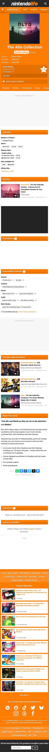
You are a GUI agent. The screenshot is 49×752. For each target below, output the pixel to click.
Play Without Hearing (27, 300)
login (32, 529)
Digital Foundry (7, 732)
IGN (30, 732)
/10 (13, 69)
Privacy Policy (10, 577)
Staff (16, 573)
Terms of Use (22, 577)
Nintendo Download (42, 370)
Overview (6, 88)
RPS (35, 735)
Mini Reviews (40, 197)
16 (17, 196)
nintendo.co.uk (8, 171)
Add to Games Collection (13, 81)
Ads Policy (33, 577)
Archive (41, 577)
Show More (24, 695)
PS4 (4, 165)
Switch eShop (16, 57)
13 (17, 406)
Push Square (15, 728)
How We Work (25, 573)
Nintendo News (20, 732)
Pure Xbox (26, 728)
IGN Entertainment (31, 720)
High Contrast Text (8, 293)
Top (3, 573)
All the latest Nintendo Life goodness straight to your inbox (24, 743)
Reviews (16, 88)
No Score (6, 76)
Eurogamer (38, 732)
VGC (45, 732)
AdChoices (14, 723)
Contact (45, 573)
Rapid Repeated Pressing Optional (13, 287)
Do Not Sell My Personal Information (30, 723)
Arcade (13, 147)
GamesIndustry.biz (19, 735)
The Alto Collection (24, 49)
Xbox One (11, 165)
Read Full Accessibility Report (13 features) (17, 307)
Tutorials (18, 280)
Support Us (36, 573)
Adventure (6, 147)
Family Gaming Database (27, 312)
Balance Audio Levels (9, 300)
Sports (20, 147)
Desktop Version (31, 580)
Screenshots (26, 88)
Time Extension (38, 728)
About (9, 573)
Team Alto (15, 59)
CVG (29, 735)
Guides (37, 88)
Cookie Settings (17, 580)
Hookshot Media (13, 720)
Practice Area (7, 280)
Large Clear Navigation (26, 293)
